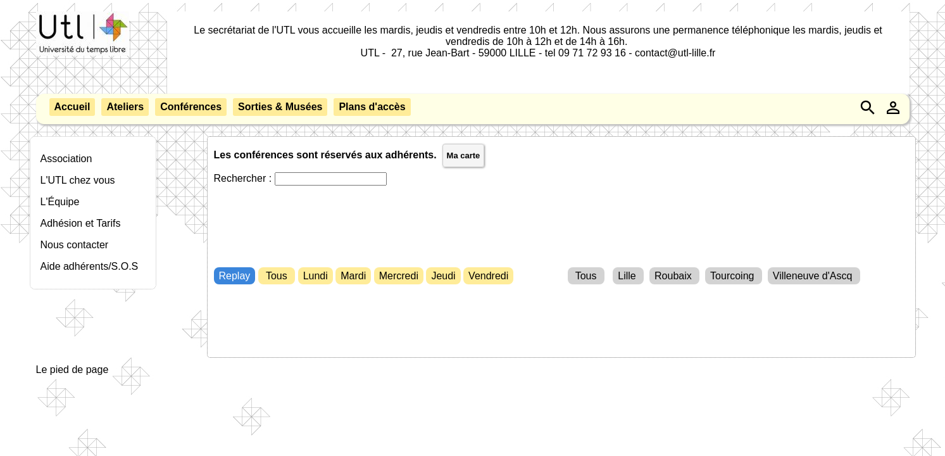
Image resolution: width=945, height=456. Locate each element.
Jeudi (443, 275)
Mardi (353, 275)
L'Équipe (60, 201)
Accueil (72, 106)
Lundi (315, 275)
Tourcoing (733, 275)
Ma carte (463, 155)
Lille (628, 275)
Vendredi (488, 275)
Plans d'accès (372, 106)
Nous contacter (75, 244)
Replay (235, 275)
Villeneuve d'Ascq (814, 275)
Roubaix (674, 275)
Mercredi (398, 275)
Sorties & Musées (280, 106)
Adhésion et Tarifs (81, 223)
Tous (276, 275)
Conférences (191, 106)
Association (66, 158)
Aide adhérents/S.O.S (90, 266)
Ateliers (125, 106)
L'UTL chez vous (78, 180)
